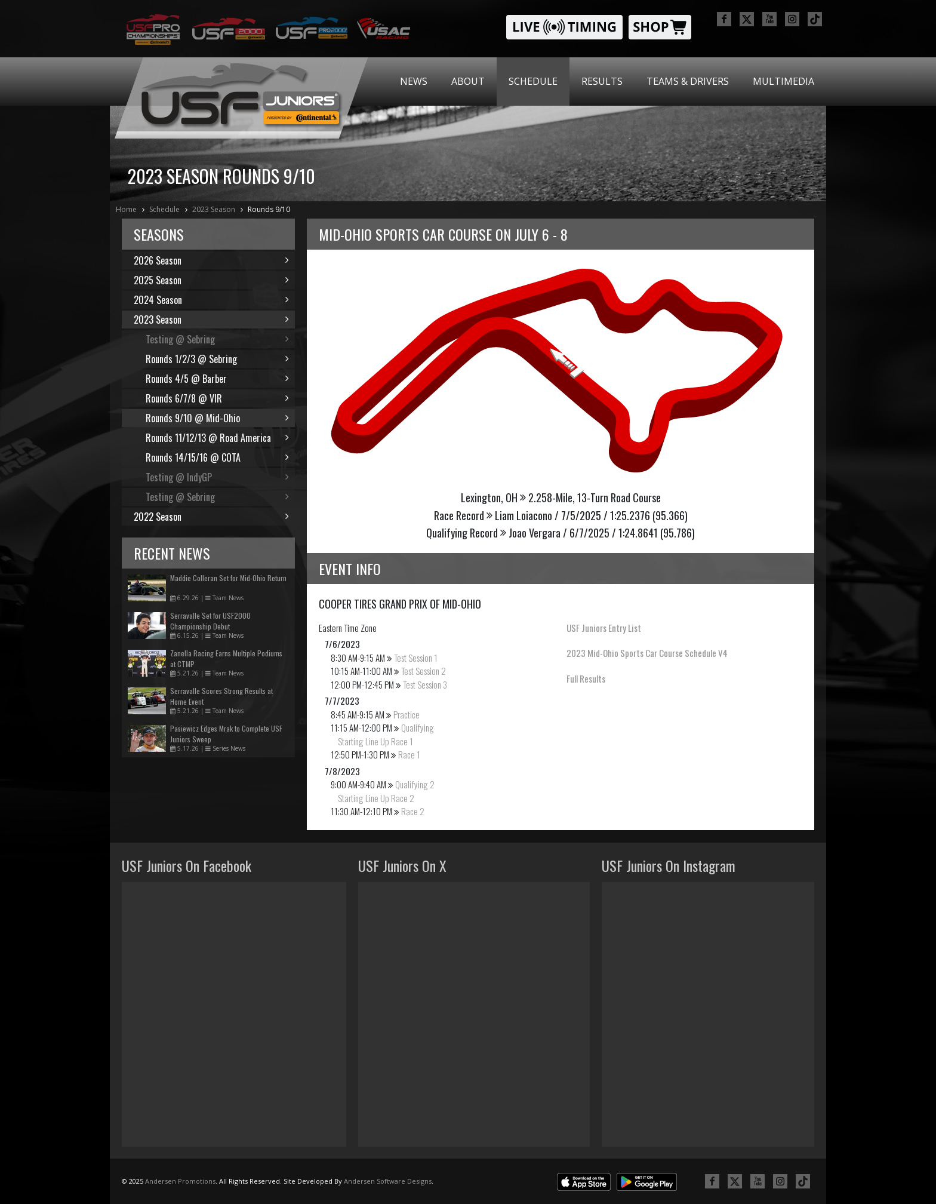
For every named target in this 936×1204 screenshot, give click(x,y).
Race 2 (412, 811)
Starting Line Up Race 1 (375, 741)
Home (126, 209)
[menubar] (607, 81)
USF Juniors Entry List (603, 627)
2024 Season (211, 300)
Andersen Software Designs (388, 1181)
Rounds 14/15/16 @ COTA (217, 457)
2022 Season (211, 516)
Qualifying (417, 727)
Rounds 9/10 (269, 209)
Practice (406, 714)
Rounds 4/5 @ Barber (217, 378)
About (468, 81)
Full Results (585, 678)
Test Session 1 (416, 657)
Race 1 (409, 754)
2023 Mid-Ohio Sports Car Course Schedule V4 (647, 652)
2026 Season (211, 260)
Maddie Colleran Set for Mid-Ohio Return (228, 578)
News (413, 81)
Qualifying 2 (415, 784)
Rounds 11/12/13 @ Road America (217, 438)
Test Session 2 (423, 670)
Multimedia (783, 81)
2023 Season (213, 209)
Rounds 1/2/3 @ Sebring (217, 359)
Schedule (533, 81)
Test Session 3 (425, 684)
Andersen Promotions (180, 1181)
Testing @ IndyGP (217, 477)
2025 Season (211, 280)
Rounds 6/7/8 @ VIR (217, 398)
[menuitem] (413, 81)
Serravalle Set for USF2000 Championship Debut (210, 620)
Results (602, 81)
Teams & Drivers (687, 81)
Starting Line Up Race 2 (376, 797)
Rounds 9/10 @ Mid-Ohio (217, 418)
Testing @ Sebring (217, 339)
